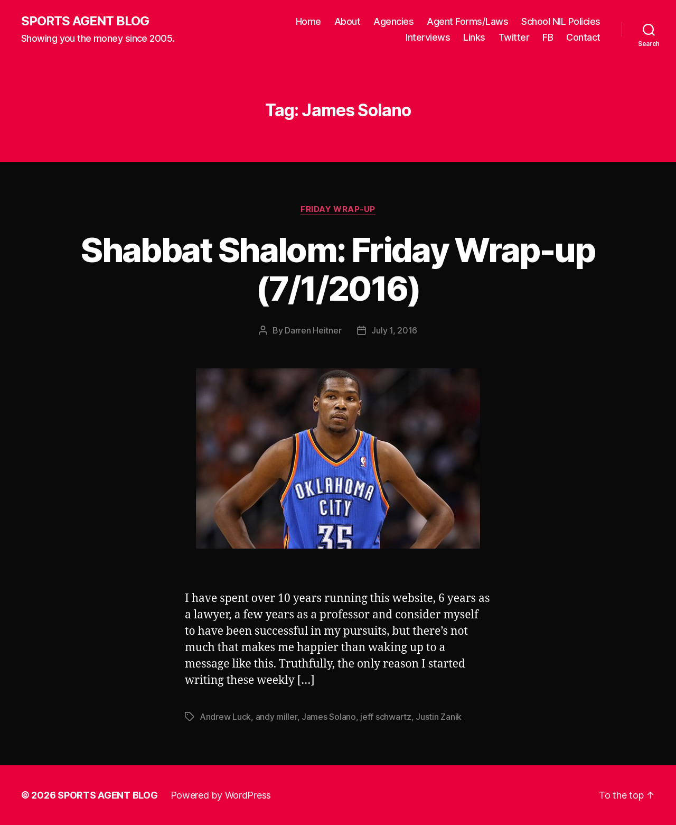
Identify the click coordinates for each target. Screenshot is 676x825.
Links (474, 37)
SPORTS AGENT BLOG (85, 21)
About (347, 21)
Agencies (393, 21)
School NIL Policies (560, 21)
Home (308, 21)
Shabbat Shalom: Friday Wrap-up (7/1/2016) (338, 269)
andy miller (276, 716)
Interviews (428, 37)
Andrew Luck (225, 716)
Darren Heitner (313, 330)
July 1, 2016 (394, 330)
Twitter (514, 37)
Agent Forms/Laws (467, 21)
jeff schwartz (385, 716)
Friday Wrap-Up (338, 209)
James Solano (329, 716)
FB (547, 37)
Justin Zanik (439, 716)
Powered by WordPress (221, 795)
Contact (583, 37)
